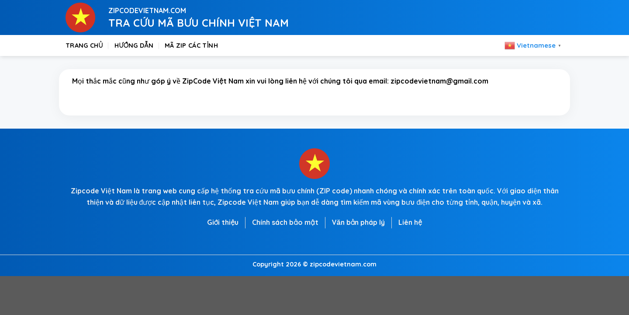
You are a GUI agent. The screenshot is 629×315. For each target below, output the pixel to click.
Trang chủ (84, 45)
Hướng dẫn (133, 45)
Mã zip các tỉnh (191, 45)
